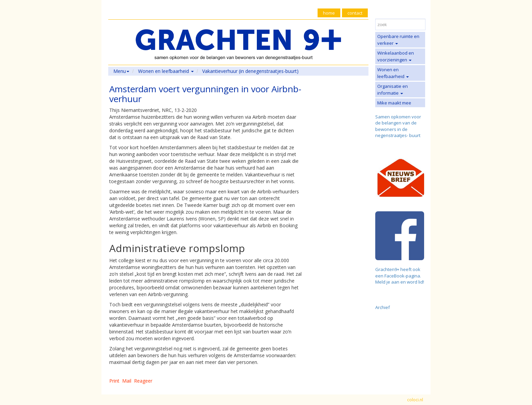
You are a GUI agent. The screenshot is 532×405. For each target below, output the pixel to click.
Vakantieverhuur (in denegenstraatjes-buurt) (250, 71)
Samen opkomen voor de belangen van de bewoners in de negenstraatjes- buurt (398, 126)
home (329, 13)
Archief (382, 307)
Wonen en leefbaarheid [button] (166, 71)
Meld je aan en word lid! (399, 282)
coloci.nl (415, 400)
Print (114, 381)
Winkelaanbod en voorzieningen (395, 56)
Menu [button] (121, 71)
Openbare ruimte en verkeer (398, 39)
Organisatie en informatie (392, 89)
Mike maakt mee (394, 103)
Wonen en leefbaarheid (393, 72)
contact (354, 13)
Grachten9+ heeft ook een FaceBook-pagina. (398, 272)
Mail (126, 381)
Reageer (143, 381)
